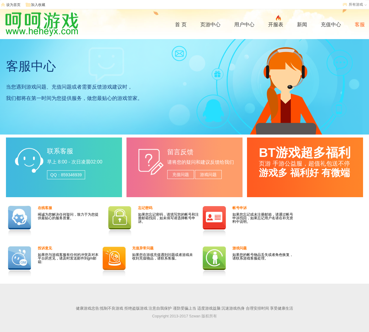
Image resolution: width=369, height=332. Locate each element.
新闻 (302, 24)
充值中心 (331, 24)
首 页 (181, 24)
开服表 (275, 23)
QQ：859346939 (66, 174)
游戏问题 (208, 174)
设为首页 (13, 5)
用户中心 (244, 24)
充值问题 (180, 174)
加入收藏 (38, 5)
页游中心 (210, 24)
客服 (360, 24)
